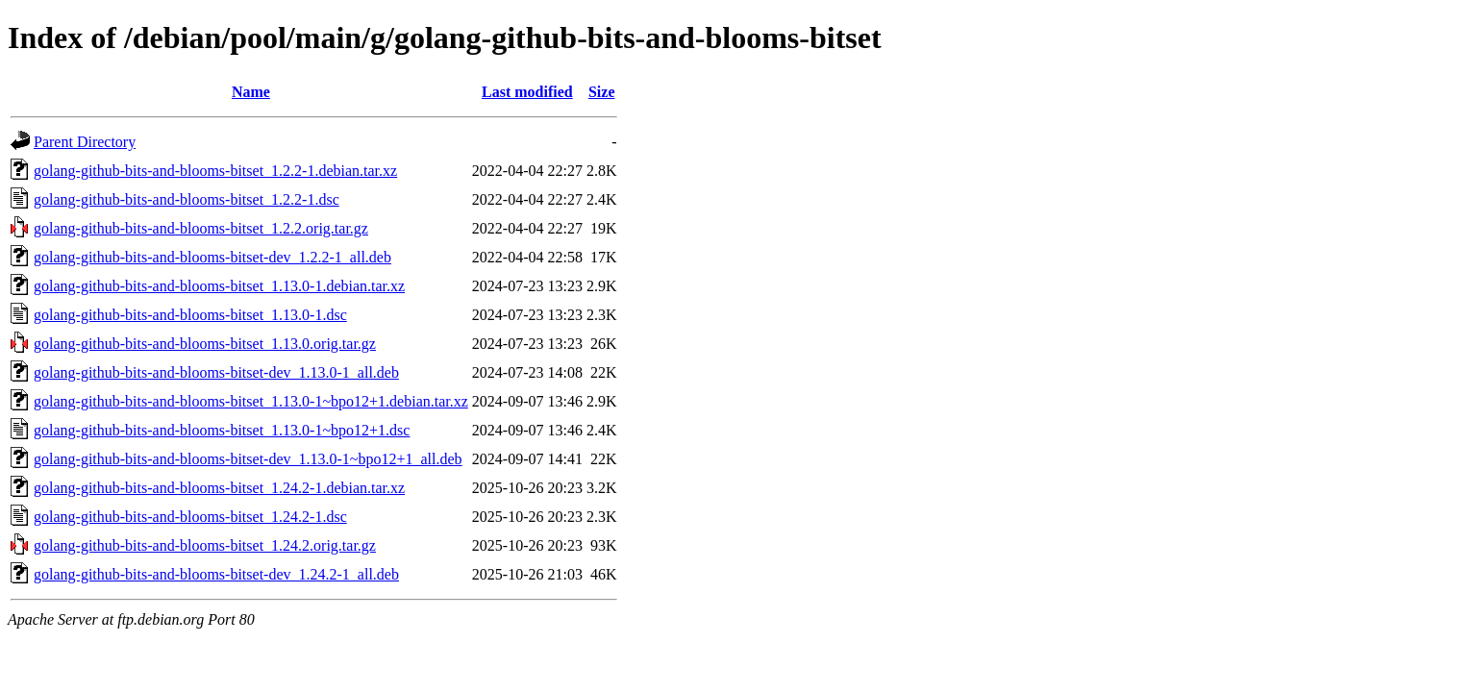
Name (251, 92)
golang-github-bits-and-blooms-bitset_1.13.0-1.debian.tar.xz (219, 286)
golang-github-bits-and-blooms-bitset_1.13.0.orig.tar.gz (205, 343)
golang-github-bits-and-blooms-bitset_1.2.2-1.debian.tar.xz (215, 170)
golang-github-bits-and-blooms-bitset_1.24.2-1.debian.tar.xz (219, 488)
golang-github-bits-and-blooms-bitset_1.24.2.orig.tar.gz (205, 545)
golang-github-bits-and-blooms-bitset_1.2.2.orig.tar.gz (201, 228)
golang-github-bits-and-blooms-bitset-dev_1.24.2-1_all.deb (216, 574)
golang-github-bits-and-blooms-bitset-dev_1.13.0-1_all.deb (216, 372)
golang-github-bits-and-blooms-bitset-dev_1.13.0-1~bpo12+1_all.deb (248, 459)
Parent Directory (85, 142)
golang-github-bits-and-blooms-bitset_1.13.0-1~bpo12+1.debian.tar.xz (251, 401)
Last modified (527, 92)
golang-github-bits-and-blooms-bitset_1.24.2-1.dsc (190, 516)
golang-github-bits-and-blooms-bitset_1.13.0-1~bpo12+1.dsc (222, 430)
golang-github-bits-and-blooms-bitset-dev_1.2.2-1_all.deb (212, 257)
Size (601, 92)
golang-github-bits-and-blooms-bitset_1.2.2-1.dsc (186, 199)
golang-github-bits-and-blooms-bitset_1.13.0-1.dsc (190, 315)
